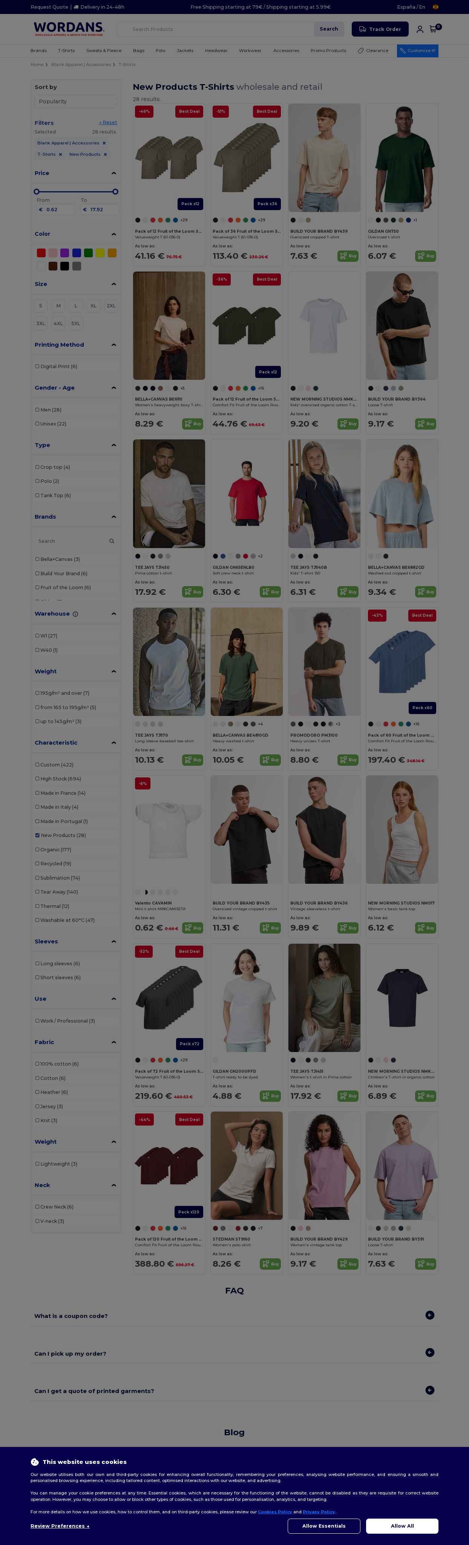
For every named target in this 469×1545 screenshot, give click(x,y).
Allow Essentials (324, 1526)
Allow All (402, 1526)
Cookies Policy (275, 1511)
